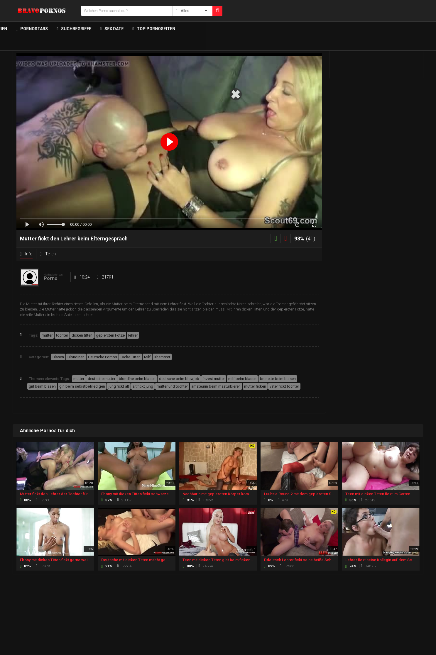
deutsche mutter (101, 378)
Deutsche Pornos (102, 357)
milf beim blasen (242, 378)
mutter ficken (255, 386)
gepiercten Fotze (110, 335)
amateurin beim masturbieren (216, 386)
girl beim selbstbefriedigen (82, 386)
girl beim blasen (42, 386)
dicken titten (82, 335)
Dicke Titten (131, 357)
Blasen (58, 357)
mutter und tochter (172, 386)
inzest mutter (214, 378)
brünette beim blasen (278, 378)
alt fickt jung (143, 386)
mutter (47, 335)
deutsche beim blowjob (179, 378)
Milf (147, 357)
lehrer (133, 335)
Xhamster (162, 357)
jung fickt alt (119, 386)
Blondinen (76, 357)
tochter (62, 335)
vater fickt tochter (284, 386)
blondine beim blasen (137, 378)
